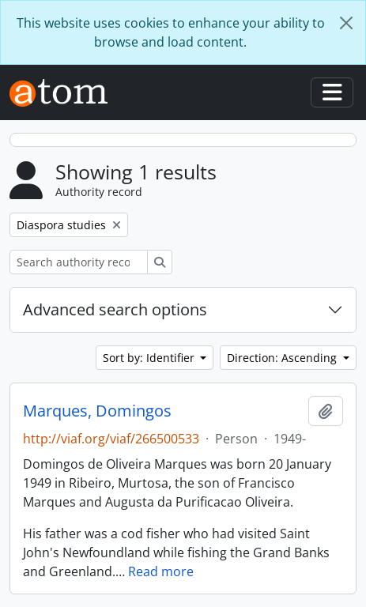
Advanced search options (115, 309)
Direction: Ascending (283, 357)
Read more (161, 571)
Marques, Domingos (97, 411)
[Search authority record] (78, 262)
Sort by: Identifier (150, 357)
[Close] (346, 23)
